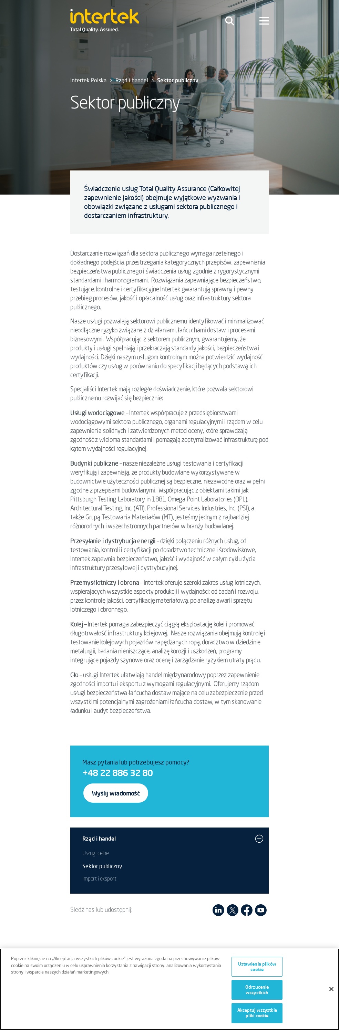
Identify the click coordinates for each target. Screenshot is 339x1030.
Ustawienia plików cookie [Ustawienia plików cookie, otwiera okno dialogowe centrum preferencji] (257, 969)
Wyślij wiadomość (116, 793)
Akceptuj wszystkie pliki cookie (257, 1015)
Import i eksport (99, 879)
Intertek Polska (88, 80)
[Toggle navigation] (229, 21)
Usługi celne (95, 853)
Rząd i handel (131, 80)
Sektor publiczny (102, 866)
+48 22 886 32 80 (117, 772)
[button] (259, 839)
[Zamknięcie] (331, 991)
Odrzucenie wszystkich (257, 992)
